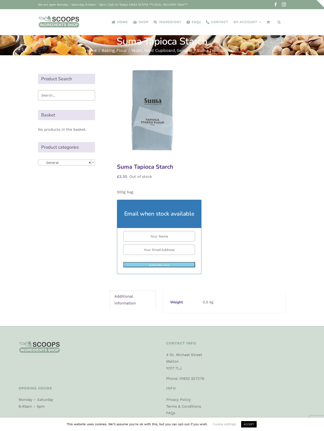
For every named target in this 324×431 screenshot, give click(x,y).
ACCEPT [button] (249, 424)
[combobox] (66, 162)
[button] (279, 22)
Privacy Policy (178, 399)
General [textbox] (65, 163)
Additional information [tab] (125, 299)
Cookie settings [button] (224, 424)
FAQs (170, 413)
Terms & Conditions (183, 406)
